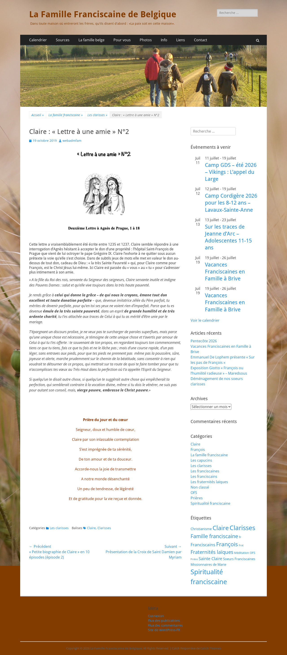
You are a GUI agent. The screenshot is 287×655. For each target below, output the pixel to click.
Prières (197, 498)
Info (164, 39)
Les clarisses (97, 115)
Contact (200, 39)
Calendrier (38, 39)
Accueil (37, 115)
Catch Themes (210, 648)
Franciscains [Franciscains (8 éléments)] (203, 545)
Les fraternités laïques (209, 481)
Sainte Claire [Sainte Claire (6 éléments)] (210, 558)
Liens (180, 39)
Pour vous (122, 39)
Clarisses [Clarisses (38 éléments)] (242, 528)
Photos (146, 39)
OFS (194, 492)
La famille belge (91, 39)
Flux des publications (164, 620)
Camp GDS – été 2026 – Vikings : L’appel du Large (231, 172)
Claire (91, 528)
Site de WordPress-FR (164, 630)
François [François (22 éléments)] (227, 544)
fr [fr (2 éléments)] (240, 537)
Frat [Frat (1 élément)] (241, 545)
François (198, 449)
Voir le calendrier (205, 320)
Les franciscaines (205, 471)
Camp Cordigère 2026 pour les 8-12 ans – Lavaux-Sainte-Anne (231, 203)
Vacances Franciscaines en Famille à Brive (225, 272)
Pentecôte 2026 (204, 340)
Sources (63, 39)
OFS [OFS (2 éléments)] (252, 553)
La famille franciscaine (65, 115)
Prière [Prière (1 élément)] (194, 559)
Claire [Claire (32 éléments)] (221, 528)
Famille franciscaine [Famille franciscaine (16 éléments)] (214, 536)
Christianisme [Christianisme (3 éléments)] (201, 528)
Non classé (200, 487)
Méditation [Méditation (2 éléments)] (241, 553)
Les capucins (201, 460)
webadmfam (72, 140)
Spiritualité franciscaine (210, 503)
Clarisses (104, 528)
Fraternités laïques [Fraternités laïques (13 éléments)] (212, 552)
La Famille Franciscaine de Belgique (102, 14)
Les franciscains (204, 476)
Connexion (156, 616)
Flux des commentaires (165, 625)
